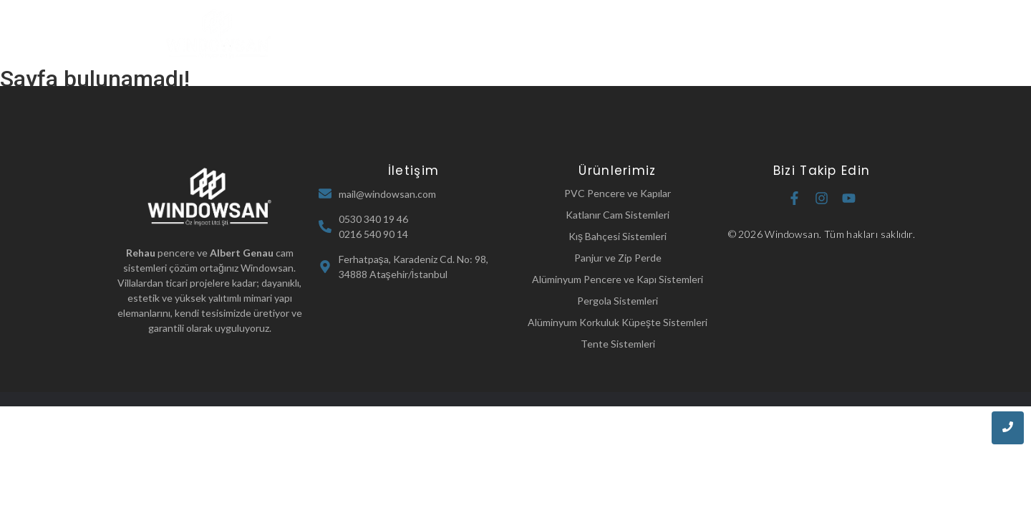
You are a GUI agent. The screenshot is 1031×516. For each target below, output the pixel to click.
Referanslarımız (667, 34)
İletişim (751, 34)
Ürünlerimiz (576, 34)
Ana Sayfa (409, 34)
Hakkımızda (491, 34)
